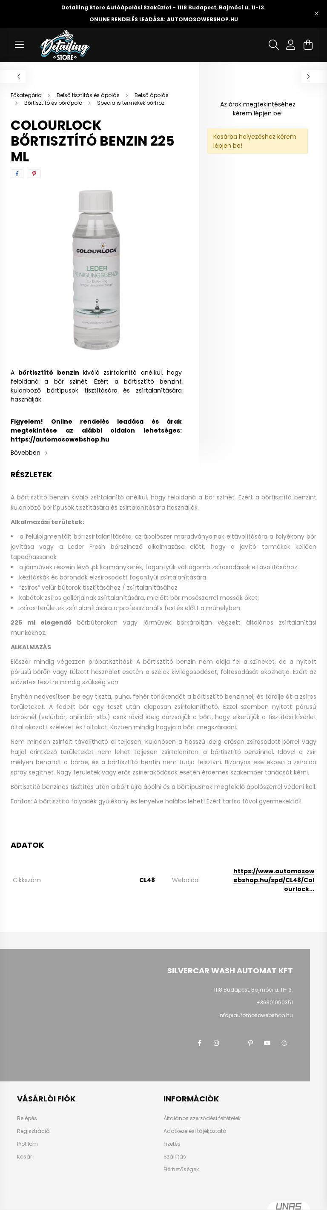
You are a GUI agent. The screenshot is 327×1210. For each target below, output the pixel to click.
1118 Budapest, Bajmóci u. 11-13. (253, 989)
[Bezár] (316, 13)
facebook (199, 1043)
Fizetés (172, 1144)
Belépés (27, 1118)
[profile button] (290, 44)
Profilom (27, 1144)
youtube (267, 1043)
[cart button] (307, 44)
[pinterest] (34, 173)
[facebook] (17, 173)
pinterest (250, 1043)
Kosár (24, 1157)
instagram (216, 1043)
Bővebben (25, 452)
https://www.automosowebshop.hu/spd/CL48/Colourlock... (273, 880)
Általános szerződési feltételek (202, 1118)
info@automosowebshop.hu (255, 1015)
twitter (233, 1043)
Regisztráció (33, 1131)
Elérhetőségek (181, 1170)
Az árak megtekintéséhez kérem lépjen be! (257, 109)
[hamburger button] (19, 44)
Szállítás (175, 1157)
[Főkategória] (27, 95)
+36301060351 (274, 1002)
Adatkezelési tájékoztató (195, 1131)
